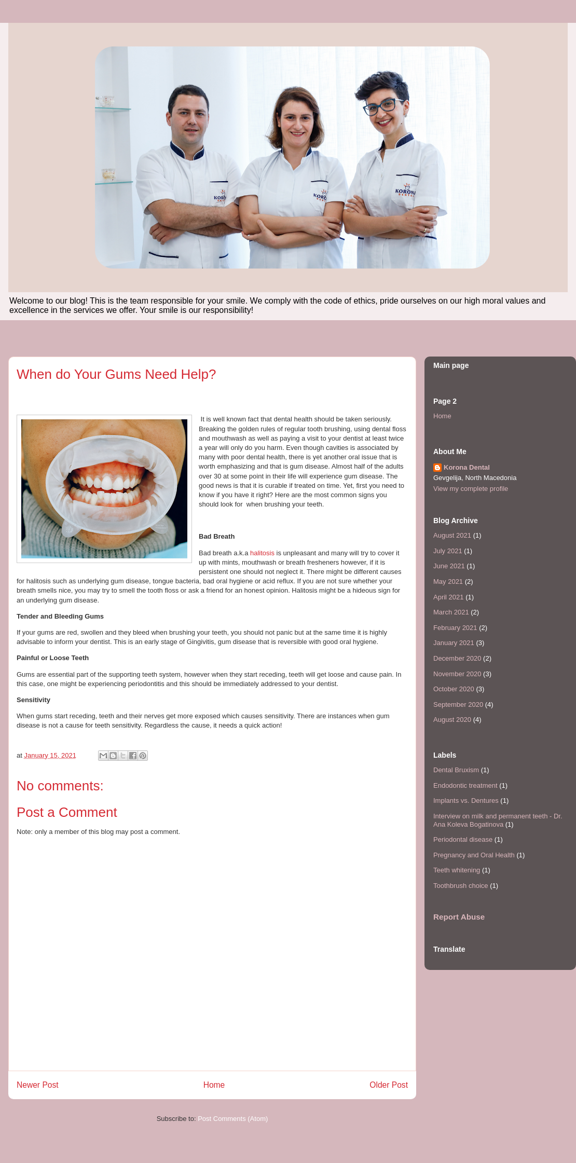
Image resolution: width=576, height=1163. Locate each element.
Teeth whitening (456, 870)
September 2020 (458, 704)
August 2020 (452, 719)
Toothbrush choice (460, 886)
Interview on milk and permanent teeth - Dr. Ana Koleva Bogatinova (498, 820)
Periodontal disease (462, 839)
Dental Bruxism (456, 770)
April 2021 (448, 597)
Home (214, 1084)
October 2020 (453, 689)
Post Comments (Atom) (233, 1119)
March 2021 (451, 612)
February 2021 (455, 628)
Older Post (388, 1084)
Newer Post (38, 1084)
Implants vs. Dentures (466, 800)
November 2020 (457, 674)
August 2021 (452, 535)
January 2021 (453, 643)
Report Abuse (459, 916)
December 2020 (457, 658)
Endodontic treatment (465, 785)
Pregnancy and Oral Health (474, 855)
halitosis (262, 553)
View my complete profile (470, 488)
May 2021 (448, 581)
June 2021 (449, 566)
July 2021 (447, 551)
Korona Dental (467, 467)
